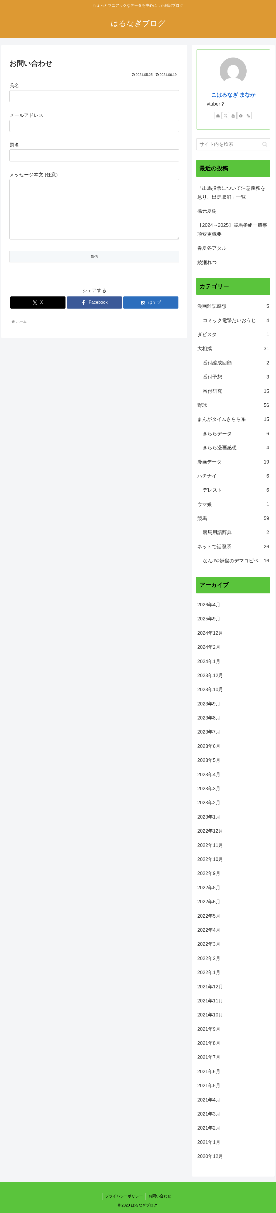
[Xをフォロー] (225, 115)
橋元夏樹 (207, 211)
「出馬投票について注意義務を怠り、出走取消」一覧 (231, 192)
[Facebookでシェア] (94, 313)
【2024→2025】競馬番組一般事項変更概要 (232, 229)
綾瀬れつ (207, 262)
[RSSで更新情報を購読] (248, 115)
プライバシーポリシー (124, 1196)
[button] (265, 144)
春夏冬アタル (211, 248)
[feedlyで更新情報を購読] (240, 115)
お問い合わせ (160, 1196)
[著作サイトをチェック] (218, 115)
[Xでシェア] (37, 313)
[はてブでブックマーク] (150, 313)
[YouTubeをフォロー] (233, 115)
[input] (233, 144)
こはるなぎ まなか (233, 95)
